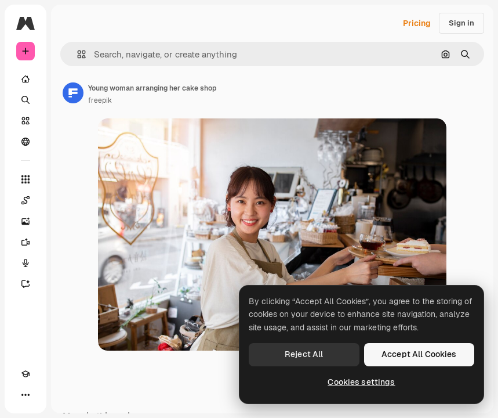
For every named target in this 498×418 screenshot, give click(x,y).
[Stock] (25, 120)
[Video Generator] (25, 242)
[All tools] (25, 179)
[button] (77, 54)
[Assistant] (25, 284)
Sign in (461, 23)
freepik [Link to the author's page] (100, 100)
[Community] (25, 141)
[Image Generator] (25, 221)
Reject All (304, 354)
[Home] (25, 79)
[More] (25, 394)
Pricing (417, 23)
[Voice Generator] (25, 263)
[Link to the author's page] (73, 92)
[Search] (25, 100)
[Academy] (25, 374)
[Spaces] (25, 200)
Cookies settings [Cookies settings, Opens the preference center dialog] (361, 382)
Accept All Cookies (419, 354)
